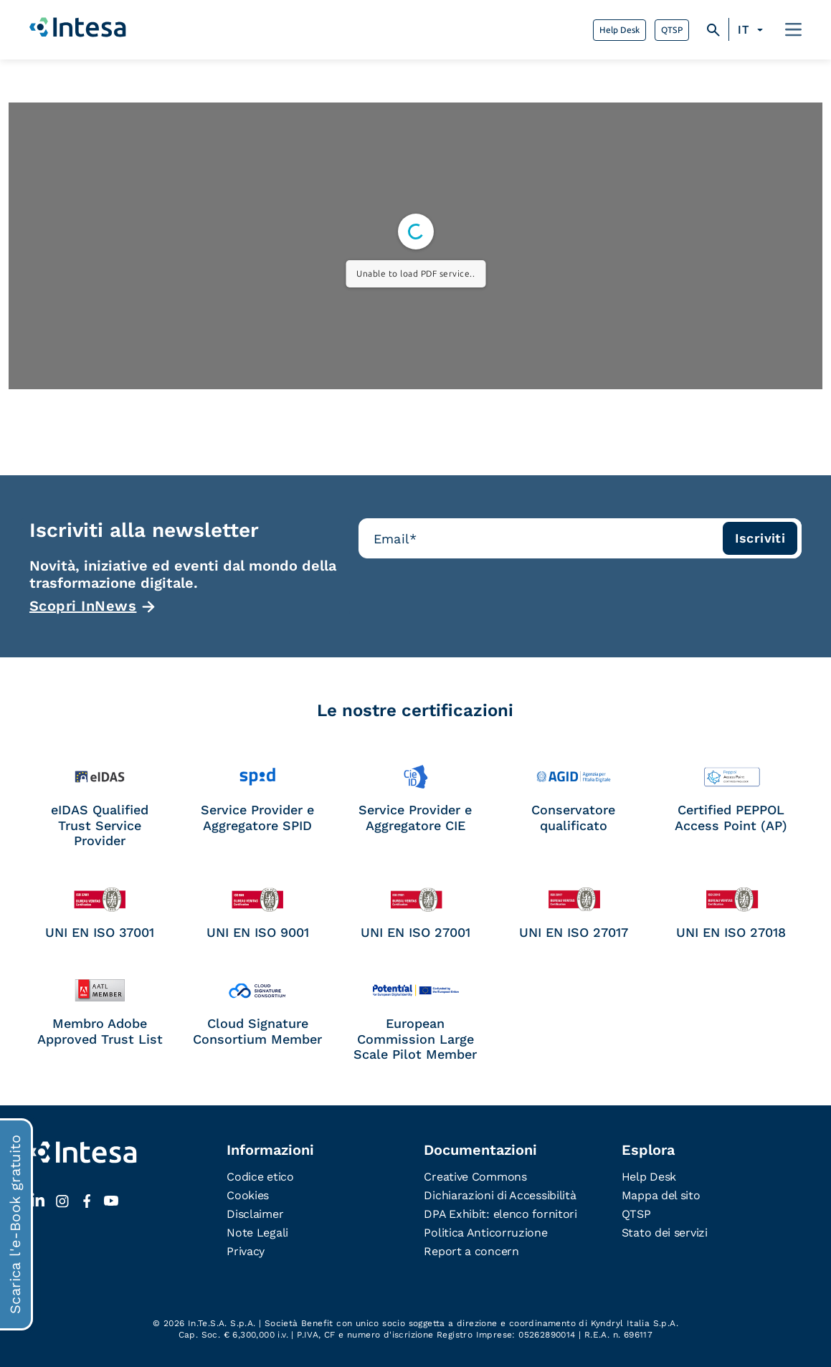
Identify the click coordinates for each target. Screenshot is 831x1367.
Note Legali (257, 1232)
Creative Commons (475, 1176)
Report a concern (471, 1251)
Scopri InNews (83, 605)
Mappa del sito (661, 1195)
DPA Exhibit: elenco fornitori (500, 1214)
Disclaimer (255, 1214)
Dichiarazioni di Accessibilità (500, 1195)
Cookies (248, 1195)
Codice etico (260, 1176)
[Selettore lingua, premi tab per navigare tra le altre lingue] (752, 30)
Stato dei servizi (665, 1232)
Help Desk (619, 30)
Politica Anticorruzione (485, 1232)
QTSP (672, 30)
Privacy (246, 1251)
